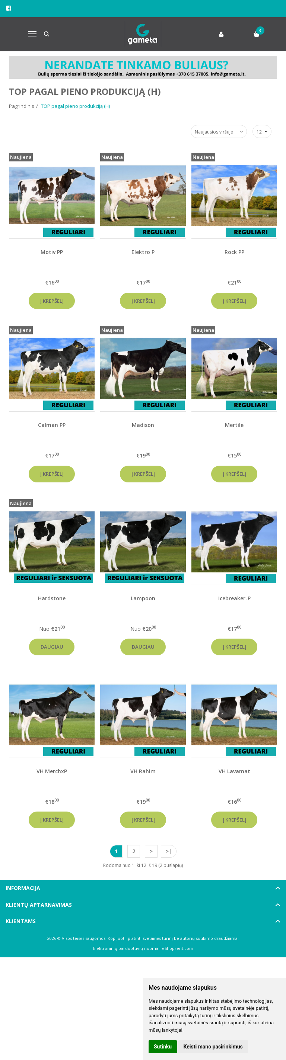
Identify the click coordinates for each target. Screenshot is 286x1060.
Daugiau (52, 646)
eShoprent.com (177, 948)
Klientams (21, 921)
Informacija (23, 888)
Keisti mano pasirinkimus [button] (213, 1047)
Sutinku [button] (163, 1047)
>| (169, 851)
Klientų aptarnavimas (39, 904)
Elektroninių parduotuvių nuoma (125, 948)
